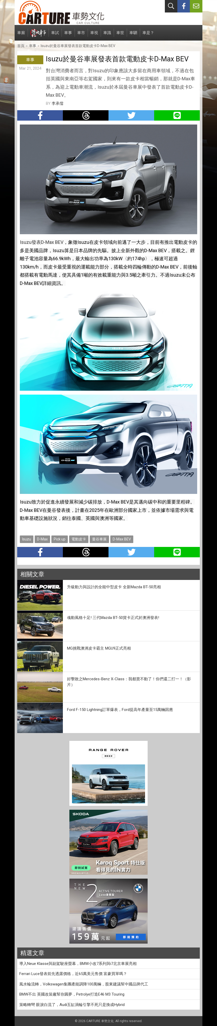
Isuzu (26, 539)
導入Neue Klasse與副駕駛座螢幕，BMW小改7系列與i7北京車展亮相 (78, 963)
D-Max (42, 539)
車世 (120, 35)
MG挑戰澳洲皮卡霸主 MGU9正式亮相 (99, 648)
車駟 (133, 35)
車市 (81, 35)
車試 (55, 35)
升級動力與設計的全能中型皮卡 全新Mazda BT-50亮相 (114, 587)
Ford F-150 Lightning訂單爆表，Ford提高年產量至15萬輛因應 (120, 709)
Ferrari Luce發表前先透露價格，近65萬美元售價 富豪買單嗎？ (73, 973)
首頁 (21, 46)
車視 (94, 35)
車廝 (21, 35)
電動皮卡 (78, 539)
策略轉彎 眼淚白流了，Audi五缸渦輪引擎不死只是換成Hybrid (72, 1004)
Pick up (59, 539)
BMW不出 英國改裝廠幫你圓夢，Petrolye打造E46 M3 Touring (71, 994)
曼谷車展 (99, 539)
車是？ (148, 35)
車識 (107, 35)
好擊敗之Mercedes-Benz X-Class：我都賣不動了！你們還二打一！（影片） (129, 682)
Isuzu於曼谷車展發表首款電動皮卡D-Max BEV (78, 46)
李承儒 (57, 103)
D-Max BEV (122, 539)
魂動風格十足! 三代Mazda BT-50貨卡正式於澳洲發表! (113, 617)
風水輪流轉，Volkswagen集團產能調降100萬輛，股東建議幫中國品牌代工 (83, 984)
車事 (68, 35)
